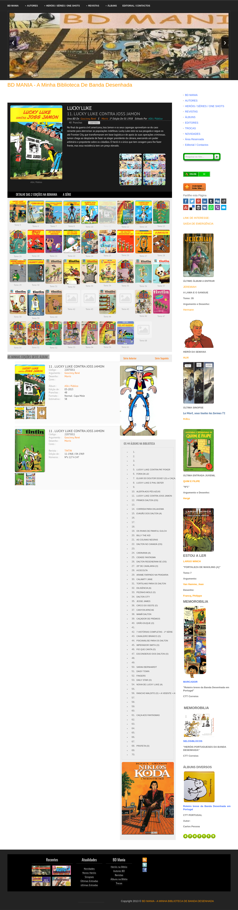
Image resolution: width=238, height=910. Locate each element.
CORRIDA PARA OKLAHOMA (150, 509)
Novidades (89, 868)
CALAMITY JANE (144, 579)
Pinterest (198, 201)
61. (133, 715)
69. (133, 750)
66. (133, 737)
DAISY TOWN (142, 671)
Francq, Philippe (192, 595)
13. (133, 504)
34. (133, 596)
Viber (217, 207)
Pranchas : (54, 392)
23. (133, 548)
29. (133, 574)
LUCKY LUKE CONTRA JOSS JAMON (154, 496)
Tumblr (211, 201)
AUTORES (32, 5)
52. (133, 675)
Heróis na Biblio (119, 867)
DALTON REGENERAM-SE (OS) (151, 562)
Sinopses (89, 877)
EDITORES (191, 122)
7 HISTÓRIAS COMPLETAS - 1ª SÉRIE (154, 632)
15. (133, 513)
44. (133, 640)
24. (133, 552)
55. (133, 688)
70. (133, 754)
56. (133, 693)
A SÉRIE (67, 194)
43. (133, 636)
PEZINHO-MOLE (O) (146, 592)
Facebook (185, 201)
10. (133, 491)
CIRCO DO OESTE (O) (147, 605)
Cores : (52, 379)
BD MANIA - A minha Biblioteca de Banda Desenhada (69, 85)
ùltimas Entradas (89, 885)
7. (134, 478)
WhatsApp (211, 207)
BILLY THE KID (143, 535)
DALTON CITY (143, 597)
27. (133, 566)
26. (133, 561)
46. (133, 649)
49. (133, 662)
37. (133, 609)
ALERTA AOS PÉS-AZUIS (148, 491)
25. (133, 557)
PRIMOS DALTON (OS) (147, 500)
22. (133, 544)
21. (133, 539)
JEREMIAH (189, 286)
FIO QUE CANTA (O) (146, 649)
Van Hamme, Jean (193, 584)
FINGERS (141, 676)
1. (134, 451)
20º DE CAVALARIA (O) (147, 566)
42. (133, 631)
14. (133, 509)
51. (133, 671)
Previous (13, 43)
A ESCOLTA (142, 570)
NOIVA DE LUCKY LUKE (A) (149, 684)
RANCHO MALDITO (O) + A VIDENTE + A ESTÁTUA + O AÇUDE (166, 693)
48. (133, 658)
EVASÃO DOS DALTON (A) (149, 513)
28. (133, 570)
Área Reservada (194, 139)
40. (133, 623)
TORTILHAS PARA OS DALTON (151, 583)
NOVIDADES (192, 133)
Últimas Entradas (89, 881)
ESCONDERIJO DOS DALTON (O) (152, 654)
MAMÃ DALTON (143, 614)
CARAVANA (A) (143, 553)
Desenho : (54, 376)
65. (133, 732)
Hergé (186, 498)
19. (133, 530)
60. (133, 710)
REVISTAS (93, 5)
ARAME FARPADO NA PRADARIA (152, 575)
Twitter (192, 201)
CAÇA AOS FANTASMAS (148, 715)
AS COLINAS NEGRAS (147, 540)
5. (134, 469)
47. (133, 653)
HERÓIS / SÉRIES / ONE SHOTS (63, 5)
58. (133, 701)
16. (133, 517)
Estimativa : (55, 399)
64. (133, 728)
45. (133, 645)
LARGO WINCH (192, 561)
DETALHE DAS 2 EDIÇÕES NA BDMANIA (36, 194)
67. (133, 741)
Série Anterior (129, 358)
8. (134, 482)
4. (134, 465)
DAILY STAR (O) (144, 680)
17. (133, 522)
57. (133, 697)
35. (133, 601)
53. (133, 680)
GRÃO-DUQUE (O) (145, 623)
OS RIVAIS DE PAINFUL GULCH (151, 531)
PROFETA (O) (142, 746)
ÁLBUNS (112, 5)
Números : (54, 457)
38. (133, 614)
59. (133, 706)
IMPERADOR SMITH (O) (147, 645)
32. (133, 588)
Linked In (204, 201)
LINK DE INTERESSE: (196, 217)
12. (133, 500)
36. (133, 605)
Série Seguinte (162, 358)
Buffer (198, 207)
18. (133, 526)
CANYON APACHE (145, 610)
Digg (217, 201)
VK (204, 207)
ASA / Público (71, 386)
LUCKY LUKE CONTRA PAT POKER (153, 469)
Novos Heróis (89, 872)
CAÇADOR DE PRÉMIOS (148, 619)
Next (225, 43)
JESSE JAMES (143, 601)
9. (134, 487)
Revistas (119, 875)
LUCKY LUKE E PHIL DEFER (150, 483)
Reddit (223, 201)
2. (134, 456)
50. (133, 667)
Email (223, 207)
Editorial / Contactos (136, 5)
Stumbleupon (185, 207)
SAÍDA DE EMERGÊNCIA (198, 223)
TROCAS (190, 128)
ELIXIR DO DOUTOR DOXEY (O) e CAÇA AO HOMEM (161, 478)
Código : (53, 369)
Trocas (119, 883)
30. (133, 579)
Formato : (54, 395)
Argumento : (55, 373)
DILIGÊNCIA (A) (143, 588)
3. (134, 460)
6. (134, 473)
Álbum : (53, 386)
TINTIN (68, 450)
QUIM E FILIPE (191, 481)
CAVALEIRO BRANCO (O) (148, 636)
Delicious (192, 207)
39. (133, 618)
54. (133, 684)
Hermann (188, 309)
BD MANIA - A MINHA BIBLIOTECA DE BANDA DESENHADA (178, 901)
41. (133, 627)
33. (133, 592)
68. (133, 745)
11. (133, 495)
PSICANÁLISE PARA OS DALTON (152, 641)
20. (133, 535)
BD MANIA (13, 5)
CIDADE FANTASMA (146, 557)
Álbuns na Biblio (119, 879)
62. (133, 719)
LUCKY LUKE (79, 107)
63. (133, 723)
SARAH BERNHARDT (146, 667)
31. (133, 583)
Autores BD (119, 871)
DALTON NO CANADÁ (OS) (149, 544)
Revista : (53, 450)
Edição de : (54, 389)
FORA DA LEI (142, 474)
